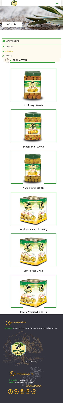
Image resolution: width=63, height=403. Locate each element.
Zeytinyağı (8, 56)
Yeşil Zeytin (9, 51)
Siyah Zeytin (9, 47)
